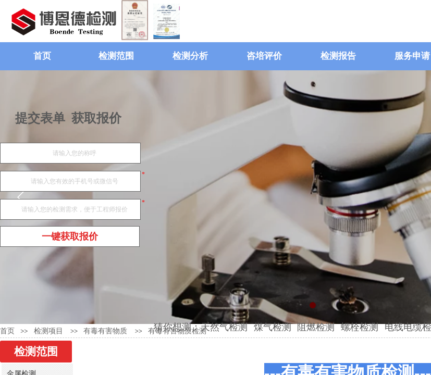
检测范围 (116, 56)
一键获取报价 (70, 236)
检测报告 (338, 56)
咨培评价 (264, 56)
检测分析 (190, 56)
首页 (42, 56)
